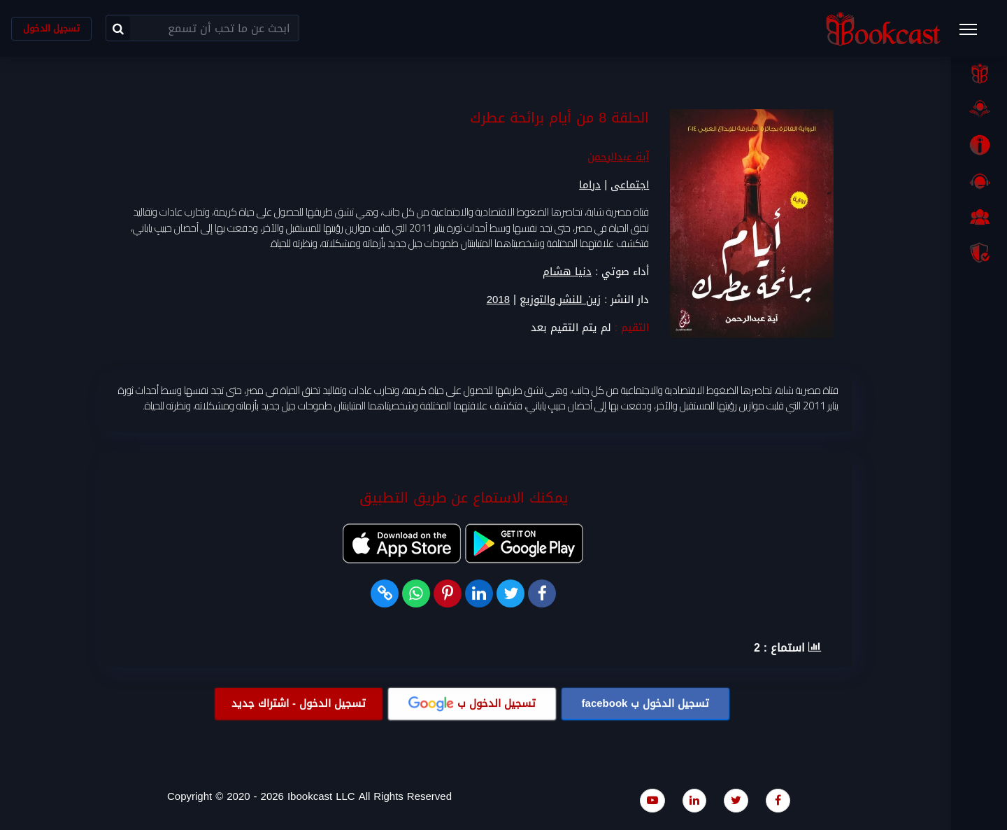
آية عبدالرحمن (618, 157)
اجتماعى (629, 185)
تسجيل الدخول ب (646, 703)
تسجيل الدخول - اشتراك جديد (298, 703)
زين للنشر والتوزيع (560, 300)
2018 (498, 300)
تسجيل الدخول (51, 28)
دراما (590, 185)
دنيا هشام (567, 271)
